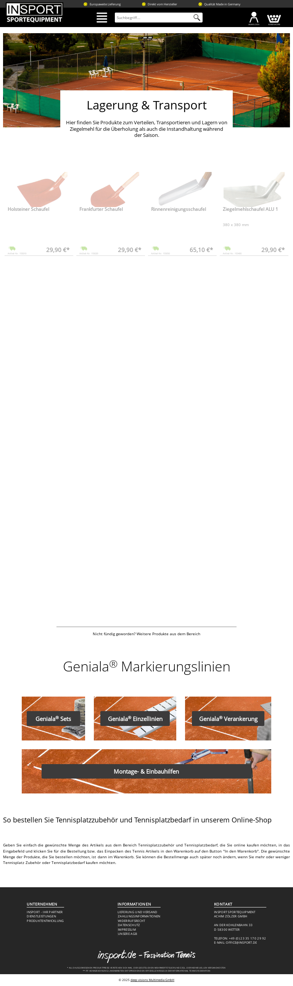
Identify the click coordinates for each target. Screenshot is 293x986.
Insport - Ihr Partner (45, 912)
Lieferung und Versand (137, 912)
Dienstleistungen (41, 916)
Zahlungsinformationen (139, 916)
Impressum (127, 929)
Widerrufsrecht (131, 921)
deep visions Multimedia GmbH (152, 980)
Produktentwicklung (45, 921)
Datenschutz (129, 925)
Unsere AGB (127, 934)
